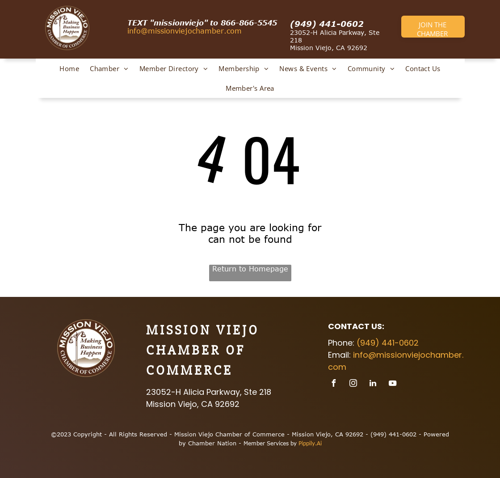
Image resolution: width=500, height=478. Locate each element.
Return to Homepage (250, 269)
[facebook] (334, 384)
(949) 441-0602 (327, 24)
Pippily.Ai (310, 443)
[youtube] (393, 384)
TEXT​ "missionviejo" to (172, 23)
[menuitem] (69, 68)
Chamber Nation (212, 443)
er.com (229, 31)
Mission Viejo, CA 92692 (328, 47)
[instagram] (353, 384)
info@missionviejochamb (171, 31)
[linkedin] (373, 384)
